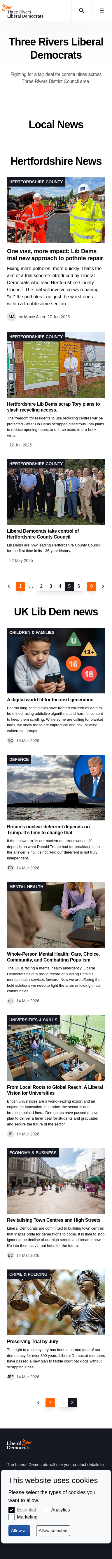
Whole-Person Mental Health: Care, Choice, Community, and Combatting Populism (53, 957)
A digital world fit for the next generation (50, 699)
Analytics (60, 1509)
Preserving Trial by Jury (32, 1341)
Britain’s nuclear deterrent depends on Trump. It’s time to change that (48, 829)
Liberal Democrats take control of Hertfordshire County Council (43, 534)
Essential (26, 1509)
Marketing (27, 1516)
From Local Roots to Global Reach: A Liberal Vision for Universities (55, 1090)
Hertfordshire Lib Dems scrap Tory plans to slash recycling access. (53, 407)
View (56, 390)
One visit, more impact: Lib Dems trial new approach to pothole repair (55, 254)
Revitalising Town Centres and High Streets (53, 1220)
